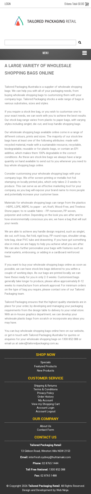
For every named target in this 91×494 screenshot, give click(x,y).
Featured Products (45, 366)
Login (8, 4)
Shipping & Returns (45, 385)
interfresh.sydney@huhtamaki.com (50, 457)
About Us (45, 426)
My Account (45, 400)
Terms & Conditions (46, 389)
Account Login (45, 407)
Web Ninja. (62, 490)
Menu (46, 53)
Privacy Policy (45, 393)
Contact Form (45, 429)
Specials (46, 362)
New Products (45, 370)
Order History (46, 396)
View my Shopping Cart (46, 404)
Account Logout (45, 411)
